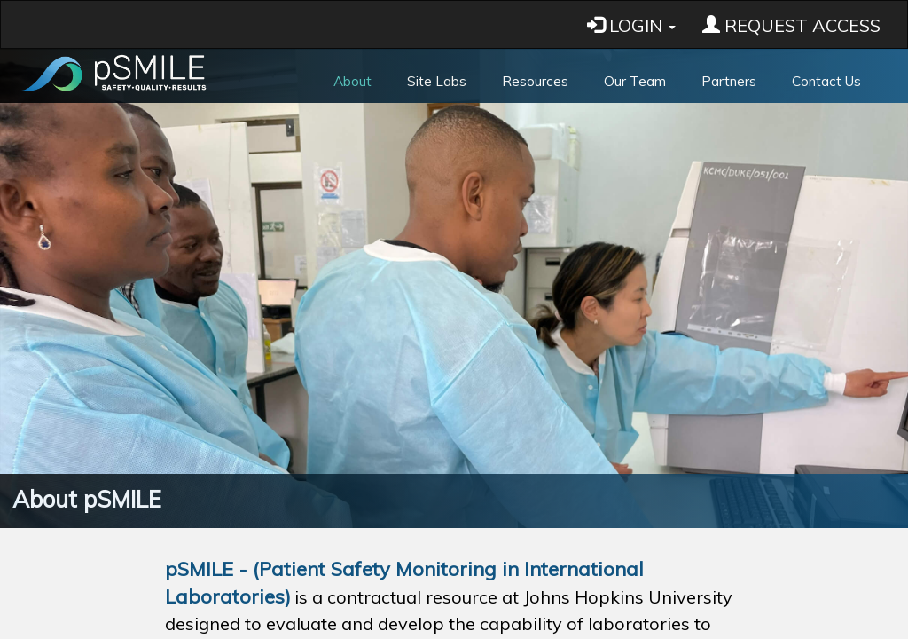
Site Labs (436, 81)
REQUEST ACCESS (791, 25)
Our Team (635, 81)
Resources (535, 81)
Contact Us (826, 81)
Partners (728, 81)
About (352, 81)
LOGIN (631, 25)
